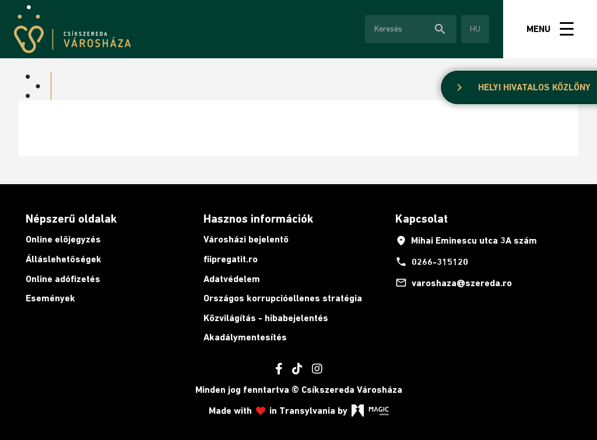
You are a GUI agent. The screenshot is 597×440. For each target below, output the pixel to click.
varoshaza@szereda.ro (453, 282)
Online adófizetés (63, 278)
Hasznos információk (258, 219)
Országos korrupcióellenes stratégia (282, 298)
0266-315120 (431, 261)
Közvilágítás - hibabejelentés (265, 317)
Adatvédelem (231, 278)
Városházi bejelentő (246, 239)
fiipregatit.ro (230, 259)
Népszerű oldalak (71, 219)
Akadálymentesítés (245, 337)
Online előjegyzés (63, 239)
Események (50, 298)
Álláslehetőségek (63, 259)
